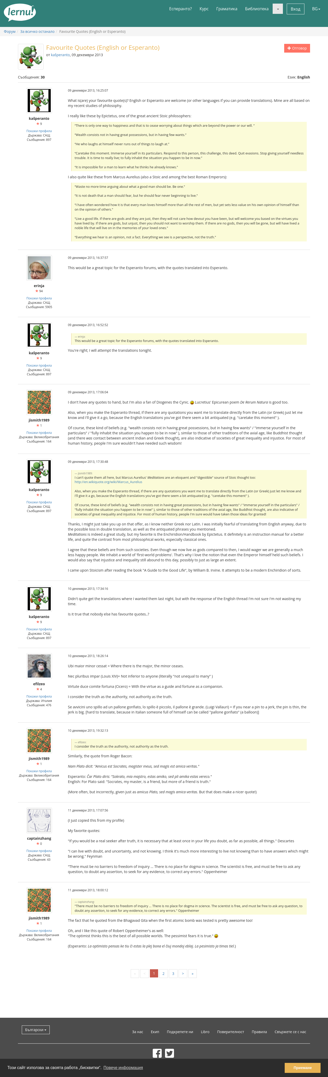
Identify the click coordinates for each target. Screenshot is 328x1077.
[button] (278, 9)
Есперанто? (180, 9)
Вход (296, 9)
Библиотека (257, 9)
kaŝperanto (60, 54)
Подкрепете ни (180, 1031)
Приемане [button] (303, 1068)
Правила (259, 1031)
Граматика (226, 9)
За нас (137, 1031)
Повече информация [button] (123, 1067)
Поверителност (230, 1031)
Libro (205, 1031)
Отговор (297, 48)
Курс (204, 9)
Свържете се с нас (290, 1031)
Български (35, 1029)
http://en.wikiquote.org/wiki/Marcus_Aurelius (108, 482)
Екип (155, 1031)
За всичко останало (37, 31)
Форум (9, 31)
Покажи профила (39, 131)
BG (316, 9)
